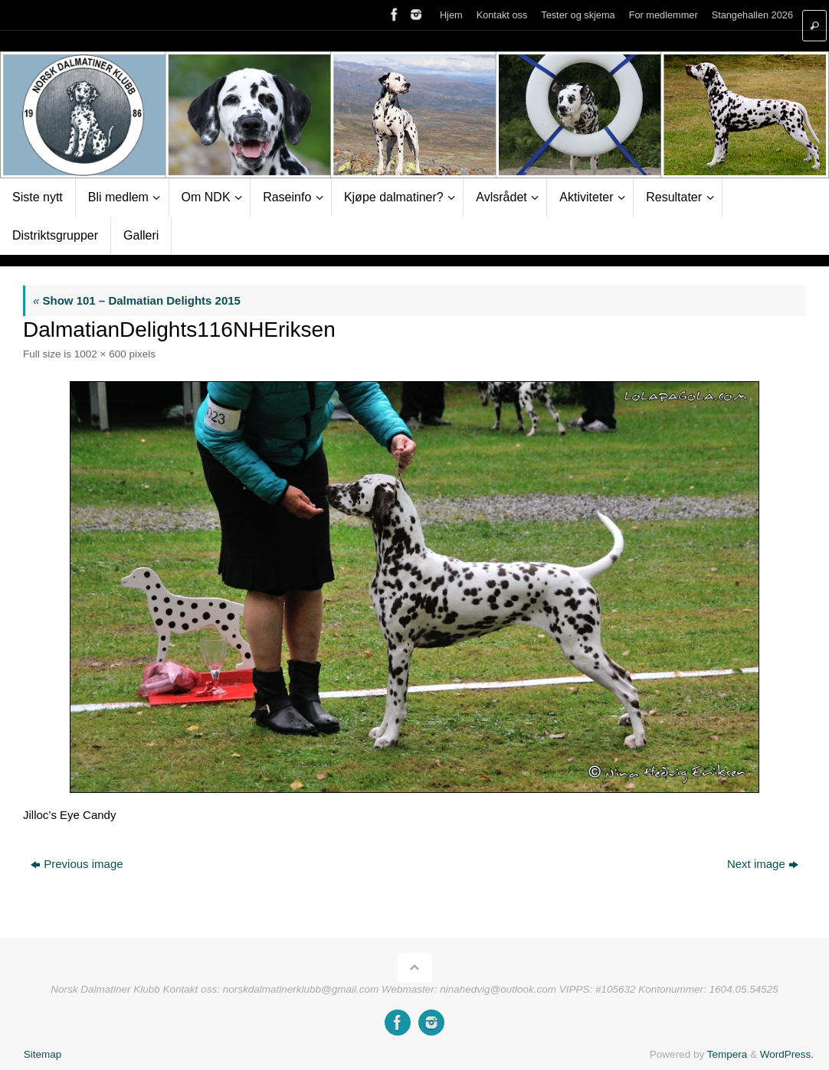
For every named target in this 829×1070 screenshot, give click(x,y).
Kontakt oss (502, 15)
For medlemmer (663, 15)
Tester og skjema (577, 15)
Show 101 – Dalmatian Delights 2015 (137, 300)
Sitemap (43, 1054)
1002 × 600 (100, 354)
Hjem (451, 15)
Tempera (727, 1054)
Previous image (77, 863)
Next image (762, 863)
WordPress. (787, 1054)
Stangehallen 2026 (752, 15)
